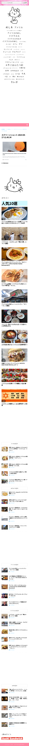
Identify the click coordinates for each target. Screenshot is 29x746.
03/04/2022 (12, 709)
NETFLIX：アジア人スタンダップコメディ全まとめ (18, 594)
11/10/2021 (12, 605)
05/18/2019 (12, 521)
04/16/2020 (12, 640)
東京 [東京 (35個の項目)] (14, 76)
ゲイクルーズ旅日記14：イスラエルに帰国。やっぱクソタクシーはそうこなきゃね (18, 509)
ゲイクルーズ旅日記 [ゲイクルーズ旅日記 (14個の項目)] (11, 46)
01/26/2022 (12, 589)
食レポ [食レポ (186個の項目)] (14, 82)
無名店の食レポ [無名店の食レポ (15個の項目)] (20, 79)
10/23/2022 (12, 701)
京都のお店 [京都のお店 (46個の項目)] (14, 70)
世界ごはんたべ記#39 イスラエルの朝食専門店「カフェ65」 (18, 464)
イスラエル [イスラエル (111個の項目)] (14, 36)
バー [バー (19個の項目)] (14, 57)
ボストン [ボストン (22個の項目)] (17, 59)
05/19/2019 (12, 528)
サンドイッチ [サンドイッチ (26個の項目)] (8, 49)
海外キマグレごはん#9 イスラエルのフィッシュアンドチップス (18, 638)
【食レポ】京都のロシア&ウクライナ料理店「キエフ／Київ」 (18, 706)
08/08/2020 (12, 482)
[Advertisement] (14, 104)
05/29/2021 (12, 718)
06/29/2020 (12, 617)
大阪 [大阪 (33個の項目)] (21, 70)
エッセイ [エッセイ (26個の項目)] (8, 44)
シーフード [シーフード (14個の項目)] (16, 49)
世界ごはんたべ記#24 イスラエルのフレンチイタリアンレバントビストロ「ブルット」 (18, 647)
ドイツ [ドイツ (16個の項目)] (24, 51)
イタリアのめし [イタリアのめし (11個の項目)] (22, 41)
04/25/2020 (12, 495)
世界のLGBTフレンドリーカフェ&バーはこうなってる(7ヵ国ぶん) (18, 500)
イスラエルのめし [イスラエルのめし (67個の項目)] (10, 41)
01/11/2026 (12, 726)
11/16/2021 (12, 571)
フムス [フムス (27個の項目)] (11, 59)
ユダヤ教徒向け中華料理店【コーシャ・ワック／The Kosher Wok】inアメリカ (18, 577)
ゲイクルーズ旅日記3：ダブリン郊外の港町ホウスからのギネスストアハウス (18, 518)
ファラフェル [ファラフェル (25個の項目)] (21, 57)
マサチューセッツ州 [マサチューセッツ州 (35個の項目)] (12, 62)
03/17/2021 (12, 649)
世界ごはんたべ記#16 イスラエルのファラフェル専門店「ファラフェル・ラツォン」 (18, 449)
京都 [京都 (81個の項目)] (7, 70)
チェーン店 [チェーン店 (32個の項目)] (7, 51)
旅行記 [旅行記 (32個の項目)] (17, 73)
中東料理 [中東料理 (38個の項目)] (22, 67)
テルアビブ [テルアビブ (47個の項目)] (16, 51)
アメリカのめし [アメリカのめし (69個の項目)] (14, 33)
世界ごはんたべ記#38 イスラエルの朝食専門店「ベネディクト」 (18, 457)
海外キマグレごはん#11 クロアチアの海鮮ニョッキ (18, 492)
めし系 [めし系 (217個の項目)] (9, 27)
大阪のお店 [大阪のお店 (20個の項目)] (6, 73)
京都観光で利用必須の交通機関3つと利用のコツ (18, 723)
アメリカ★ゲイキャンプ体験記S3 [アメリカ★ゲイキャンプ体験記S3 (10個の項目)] (14, 30)
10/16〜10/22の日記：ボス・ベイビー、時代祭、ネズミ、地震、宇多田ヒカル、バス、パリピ (18, 698)
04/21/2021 (12, 467)
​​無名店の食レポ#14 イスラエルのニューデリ (18, 630)
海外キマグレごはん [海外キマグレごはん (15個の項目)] (9, 79)
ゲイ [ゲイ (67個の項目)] (21, 44)
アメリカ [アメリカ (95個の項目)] (19, 27)
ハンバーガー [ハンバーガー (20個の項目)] (7, 57)
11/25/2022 (12, 597)
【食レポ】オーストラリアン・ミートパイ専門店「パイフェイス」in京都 (18, 690)
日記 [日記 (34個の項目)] (6, 76)
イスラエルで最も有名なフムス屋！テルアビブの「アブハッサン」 (18, 480)
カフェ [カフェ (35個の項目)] (15, 44)
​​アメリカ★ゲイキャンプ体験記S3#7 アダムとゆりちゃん (18, 602)
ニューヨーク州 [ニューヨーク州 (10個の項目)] (20, 54)
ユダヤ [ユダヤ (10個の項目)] (22, 62)
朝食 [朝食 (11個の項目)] (10, 76)
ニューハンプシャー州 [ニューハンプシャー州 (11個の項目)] (10, 54)
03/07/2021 (12, 452)
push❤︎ (25, 2)
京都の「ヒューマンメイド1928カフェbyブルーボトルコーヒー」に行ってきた (18, 715)
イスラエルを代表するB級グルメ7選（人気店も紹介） (17, 472)
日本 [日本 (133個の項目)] (23, 74)
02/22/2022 (12, 692)
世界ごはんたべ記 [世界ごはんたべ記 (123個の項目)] (14, 65)
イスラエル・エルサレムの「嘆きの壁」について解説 (17, 615)
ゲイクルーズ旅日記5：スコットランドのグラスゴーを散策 (18, 526)
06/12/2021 (12, 503)
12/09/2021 (12, 633)
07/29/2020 (12, 475)
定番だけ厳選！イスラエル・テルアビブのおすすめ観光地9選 (18, 622)
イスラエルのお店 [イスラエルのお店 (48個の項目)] (14, 38)
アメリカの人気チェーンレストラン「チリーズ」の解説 (17, 569)
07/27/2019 (12, 512)
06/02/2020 (12, 625)
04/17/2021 (12, 459)
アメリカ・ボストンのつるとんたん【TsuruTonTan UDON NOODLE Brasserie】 (17, 586)
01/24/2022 (12, 580)
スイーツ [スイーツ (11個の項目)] (23, 49)
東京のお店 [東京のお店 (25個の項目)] (20, 76)
